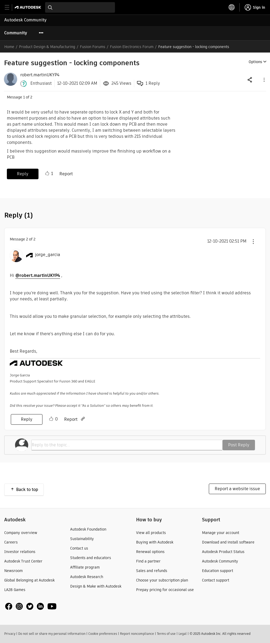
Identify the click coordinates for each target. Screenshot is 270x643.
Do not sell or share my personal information (51, 633)
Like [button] (47, 173)
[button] (263, 80)
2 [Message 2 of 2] (27, 239)
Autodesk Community (25, 20)
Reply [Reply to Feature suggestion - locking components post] (22, 174)
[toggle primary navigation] (10, 7)
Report (66, 174)
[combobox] (80, 7)
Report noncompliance (137, 633)
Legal (183, 633)
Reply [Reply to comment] (26, 419)
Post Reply (238, 445)
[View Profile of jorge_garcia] (47, 255)
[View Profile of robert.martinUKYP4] (39, 75)
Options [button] (255, 61)
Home (9, 46)
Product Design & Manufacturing (47, 46)
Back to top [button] (27, 489)
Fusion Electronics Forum (131, 46)
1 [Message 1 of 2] (24, 97)
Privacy (9, 633)
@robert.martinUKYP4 (37, 275)
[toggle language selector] (231, 7)
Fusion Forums (92, 46)
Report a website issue (237, 489)
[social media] (30, 606)
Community (15, 33)
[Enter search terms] (80, 7)
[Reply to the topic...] (127, 445)
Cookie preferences (102, 633)
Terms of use (166, 633)
